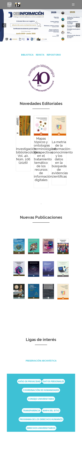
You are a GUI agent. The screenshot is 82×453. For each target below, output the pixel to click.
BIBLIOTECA (27, 54)
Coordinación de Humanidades (41, 390)
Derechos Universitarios (41, 428)
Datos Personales (53, 381)
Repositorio (54, 54)
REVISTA (40, 54)
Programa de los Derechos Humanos (41, 419)
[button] (4, 25)
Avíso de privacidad (29, 381)
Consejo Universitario (41, 398)
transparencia (31, 410)
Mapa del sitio (51, 410)
